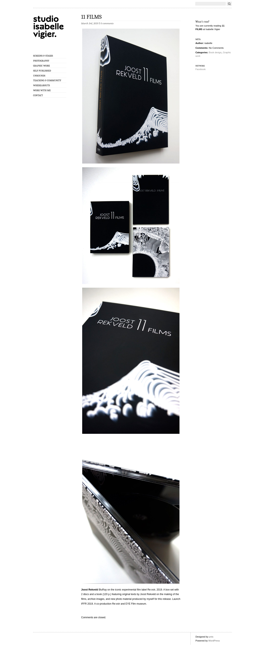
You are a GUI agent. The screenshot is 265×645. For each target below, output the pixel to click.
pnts (211, 636)
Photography (41, 60)
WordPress (214, 640)
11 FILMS (91, 17)
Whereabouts (41, 85)
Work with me (42, 90)
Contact (38, 95)
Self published (42, 70)
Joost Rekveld (89, 589)
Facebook (200, 69)
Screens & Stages (43, 55)
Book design (215, 52)
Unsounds (39, 75)
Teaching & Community (47, 80)
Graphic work (41, 65)
